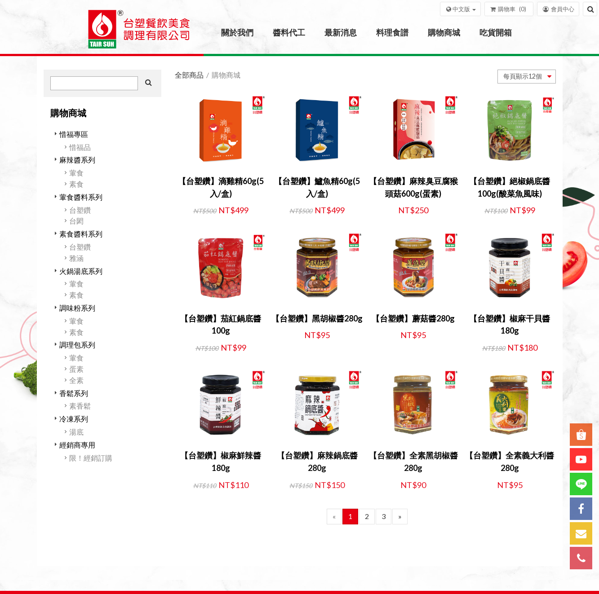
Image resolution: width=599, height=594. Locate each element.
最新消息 (340, 32)
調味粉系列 (77, 308)
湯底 (76, 431)
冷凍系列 (73, 418)
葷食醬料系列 (80, 197)
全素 (76, 380)
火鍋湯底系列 (80, 271)
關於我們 (237, 32)
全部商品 (189, 74)
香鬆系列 (73, 393)
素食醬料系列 (80, 233)
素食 (76, 184)
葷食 (76, 172)
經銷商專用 (77, 444)
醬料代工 (289, 32)
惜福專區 (73, 134)
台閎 (76, 220)
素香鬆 (80, 405)
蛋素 (76, 369)
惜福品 (80, 147)
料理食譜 (392, 32)
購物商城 (444, 32)
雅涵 (76, 258)
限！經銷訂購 (90, 457)
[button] (460, 9)
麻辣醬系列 (77, 159)
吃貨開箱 (495, 32)
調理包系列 (77, 344)
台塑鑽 (80, 210)
